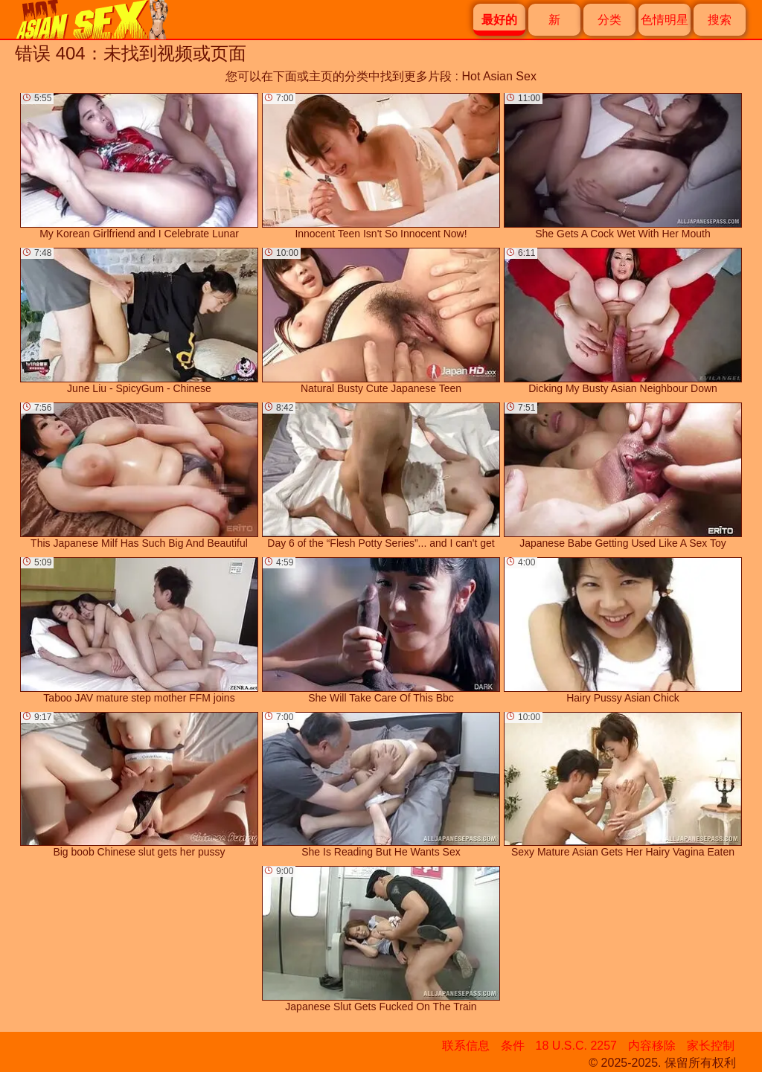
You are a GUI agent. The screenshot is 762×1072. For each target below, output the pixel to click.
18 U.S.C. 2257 (576, 1045)
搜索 (719, 19)
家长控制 (710, 1045)
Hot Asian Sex (499, 76)
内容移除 (652, 1045)
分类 (609, 19)
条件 (513, 1045)
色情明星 (664, 19)
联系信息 (466, 1045)
